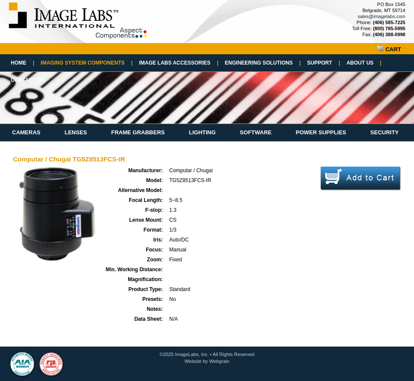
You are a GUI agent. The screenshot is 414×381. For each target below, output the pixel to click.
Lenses (76, 132)
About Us (363, 63)
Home (22, 63)
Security (384, 132)
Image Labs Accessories (178, 63)
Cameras (26, 132)
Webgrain (219, 361)
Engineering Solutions (263, 63)
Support (323, 63)
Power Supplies (321, 132)
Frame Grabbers (138, 132)
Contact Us (27, 80)
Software (256, 132)
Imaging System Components (86, 63)
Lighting (202, 132)
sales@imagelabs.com (381, 16)
